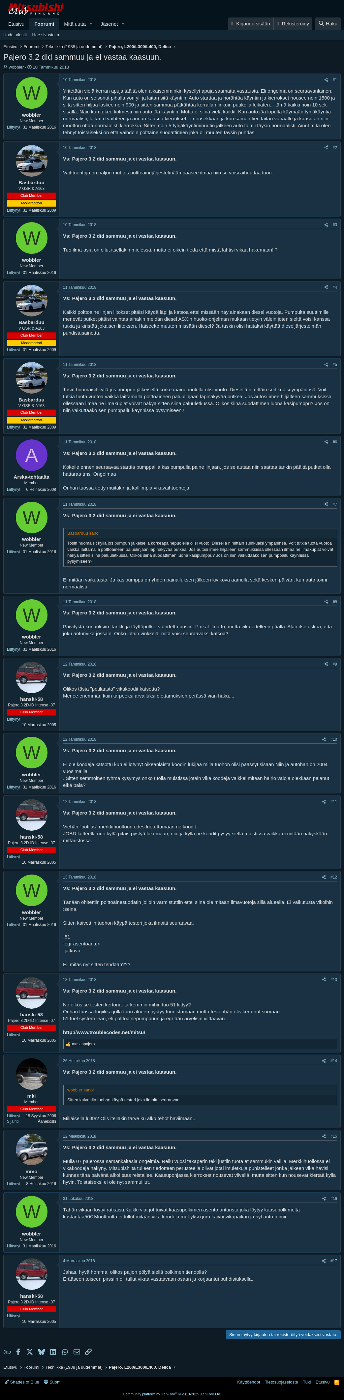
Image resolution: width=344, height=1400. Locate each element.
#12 (333, 877)
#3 (335, 225)
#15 (333, 1136)
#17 (333, 1261)
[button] (91, 24)
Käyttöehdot (248, 1382)
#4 (335, 287)
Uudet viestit (15, 34)
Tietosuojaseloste (281, 1382)
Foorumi (44, 24)
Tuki (307, 1382)
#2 (335, 147)
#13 (333, 979)
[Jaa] (326, 80)
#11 (333, 801)
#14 (333, 1060)
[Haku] (328, 23)
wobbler (16, 67)
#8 (335, 602)
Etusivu (16, 24)
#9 (335, 664)
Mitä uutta (75, 24)
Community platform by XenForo (172, 1394)
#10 (333, 739)
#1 (335, 79)
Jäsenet (109, 24)
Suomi (52, 1382)
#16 (333, 1198)
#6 (335, 442)
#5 (335, 364)
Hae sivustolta (45, 34)
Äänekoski (47, 1121)
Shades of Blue (22, 1382)
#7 (335, 504)
